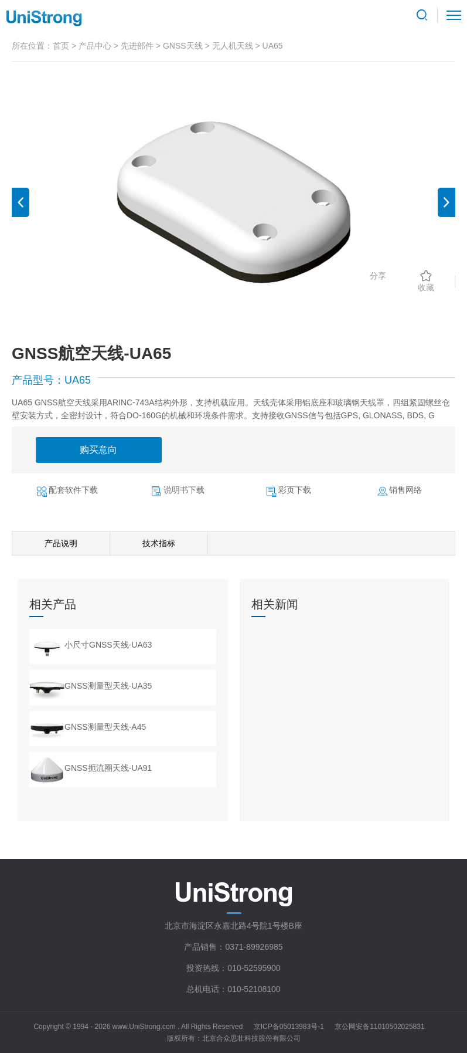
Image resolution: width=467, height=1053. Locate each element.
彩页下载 (294, 490)
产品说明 (61, 543)
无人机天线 (232, 45)
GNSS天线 (183, 45)
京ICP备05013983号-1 (289, 1026)
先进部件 (137, 45)
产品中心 (95, 45)
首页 (61, 45)
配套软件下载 (73, 490)
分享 (378, 275)
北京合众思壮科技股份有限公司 (251, 1038)
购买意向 (98, 450)
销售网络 (405, 490)
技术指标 (158, 543)
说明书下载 (183, 490)
